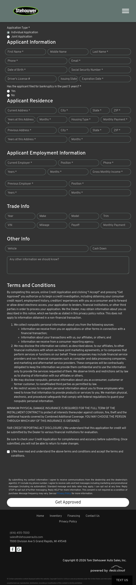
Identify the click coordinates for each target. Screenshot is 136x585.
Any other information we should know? (34, 259)
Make (42, 216)
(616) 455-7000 (20, 533)
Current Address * (19, 110)
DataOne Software (63, 579)
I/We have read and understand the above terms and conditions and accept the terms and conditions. (67, 454)
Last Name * (100, 52)
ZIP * (117, 110)
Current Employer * (20, 163)
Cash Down (99, 249)
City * (64, 110)
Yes (13, 91)
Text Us (122, 580)
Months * (45, 119)
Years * (12, 172)
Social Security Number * (87, 70)
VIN (10, 225)
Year (10, 216)
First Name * (16, 52)
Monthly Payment (114, 225)
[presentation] (34, 468)
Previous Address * (19, 130)
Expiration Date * (92, 79)
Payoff (75, 225)
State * (97, 110)
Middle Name (58, 52)
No (13, 95)
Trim (106, 216)
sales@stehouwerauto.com (26, 537)
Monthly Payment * (115, 119)
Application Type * (18, 28)
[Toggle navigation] (125, 11)
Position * (67, 163)
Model (75, 216)
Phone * (13, 61)
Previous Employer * (20, 184)
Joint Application (21, 37)
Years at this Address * (21, 122)
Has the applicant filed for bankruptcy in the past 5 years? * (44, 86)
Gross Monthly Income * (108, 172)
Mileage (44, 225)
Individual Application (24, 32)
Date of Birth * (17, 70)
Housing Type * (80, 119)
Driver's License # (19, 79)
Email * (76, 61)
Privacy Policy (64, 493)
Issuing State (69, 79)
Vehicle (12, 249)
